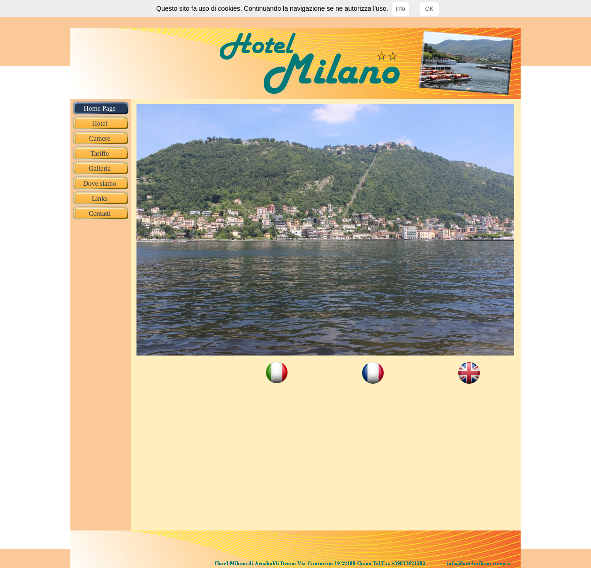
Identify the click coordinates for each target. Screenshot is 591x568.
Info (400, 9)
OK (429, 9)
